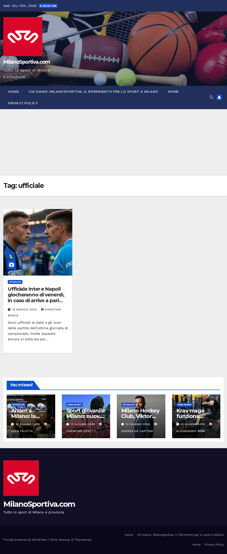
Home (13, 92)
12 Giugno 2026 (138, 424)
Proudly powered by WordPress (25, 539)
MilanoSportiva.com (26, 62)
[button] (211, 97)
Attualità (15, 282)
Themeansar (83, 539)
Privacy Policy (23, 103)
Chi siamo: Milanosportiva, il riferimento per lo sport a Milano (93, 92)
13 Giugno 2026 (28, 424)
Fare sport (74, 404)
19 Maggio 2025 (25, 309)
